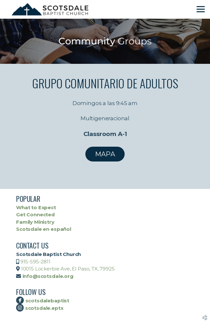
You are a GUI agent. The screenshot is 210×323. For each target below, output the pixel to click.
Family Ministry (35, 222)
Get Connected (35, 214)
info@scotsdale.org (48, 276)
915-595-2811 (35, 262)
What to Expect (36, 207)
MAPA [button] (105, 154)
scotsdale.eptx (43, 308)
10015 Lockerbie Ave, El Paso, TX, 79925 (67, 269)
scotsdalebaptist (47, 301)
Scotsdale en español (43, 229)
